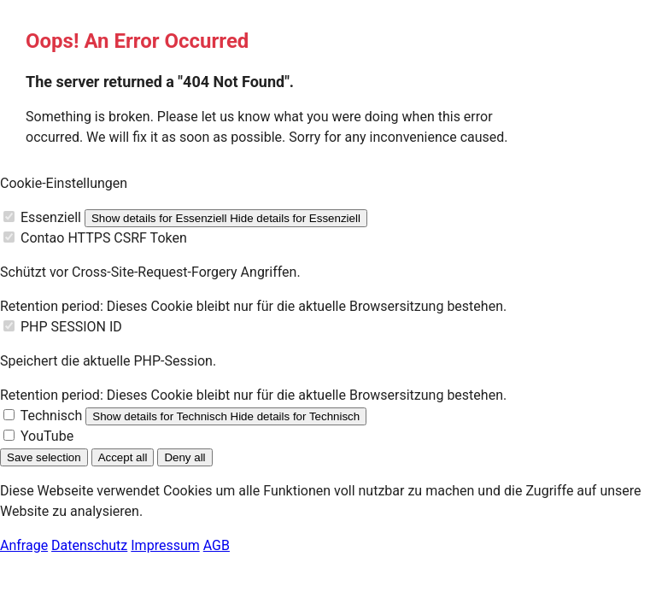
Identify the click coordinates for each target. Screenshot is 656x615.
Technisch (51, 415)
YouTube (46, 436)
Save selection (44, 457)
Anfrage (24, 545)
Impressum (165, 545)
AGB (216, 545)
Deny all (184, 457)
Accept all (123, 457)
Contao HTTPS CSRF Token (103, 238)
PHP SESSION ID (71, 327)
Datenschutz (89, 545)
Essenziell (50, 217)
